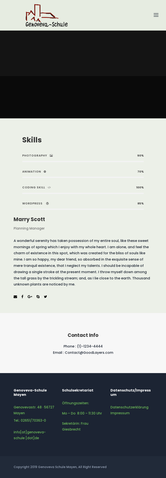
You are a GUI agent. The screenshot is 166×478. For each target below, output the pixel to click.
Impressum (120, 413)
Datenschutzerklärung (129, 407)
